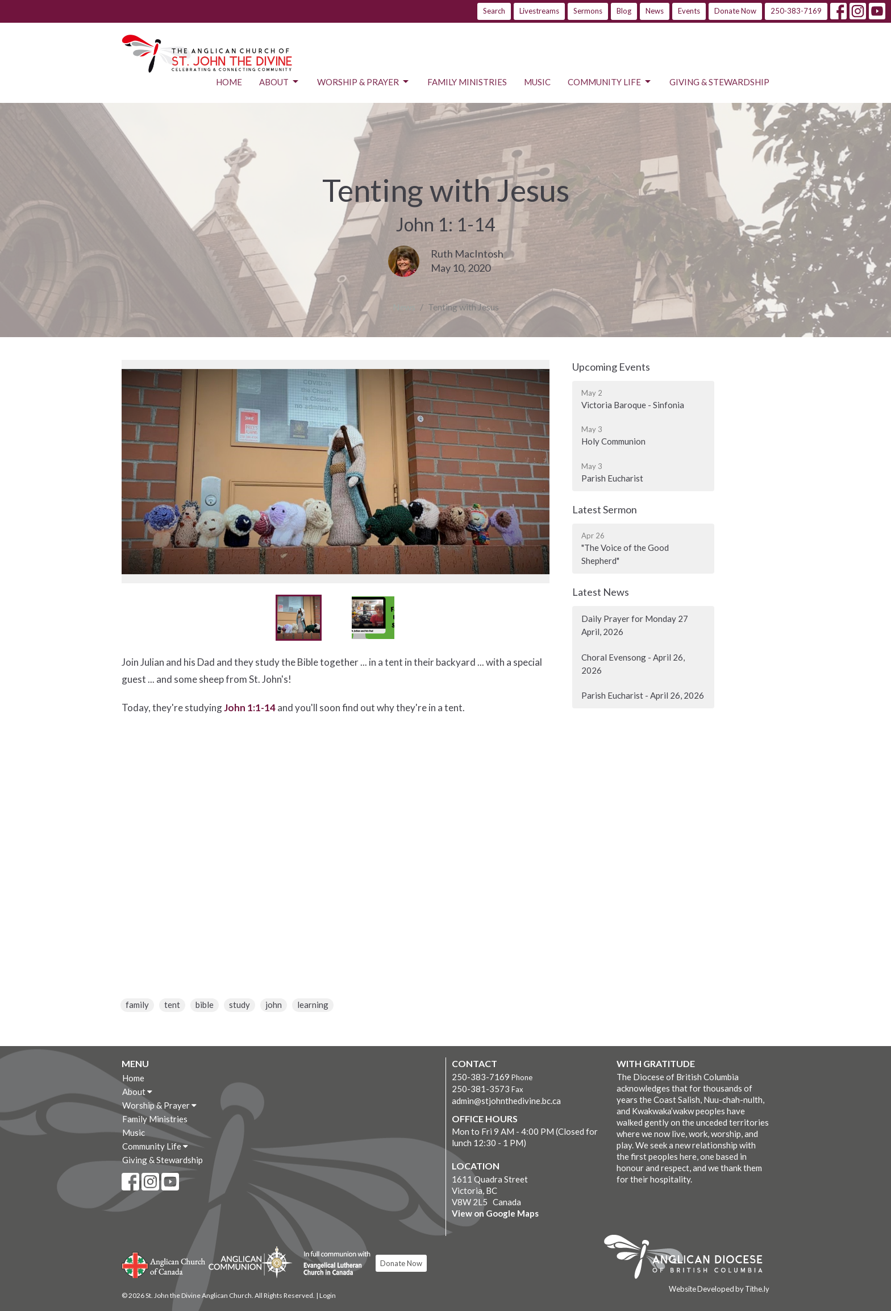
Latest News (600, 592)
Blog (624, 10)
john (273, 1004)
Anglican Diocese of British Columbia (689, 1258)
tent (172, 1004)
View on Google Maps (495, 1213)
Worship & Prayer (363, 82)
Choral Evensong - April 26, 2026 (633, 663)
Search (494, 10)
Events (689, 10)
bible (204, 1004)
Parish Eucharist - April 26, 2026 (642, 695)
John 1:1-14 (250, 707)
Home (229, 82)
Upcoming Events (611, 366)
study (239, 1004)
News (655, 10)
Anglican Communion (250, 1262)
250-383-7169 (796, 10)
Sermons (587, 10)
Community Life (610, 82)
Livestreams (539, 10)
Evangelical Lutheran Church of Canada (332, 1264)
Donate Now (735, 10)
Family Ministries (467, 82)
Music (537, 82)
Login (327, 1295)
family (137, 1004)
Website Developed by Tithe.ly (719, 1288)
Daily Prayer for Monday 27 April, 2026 (634, 625)
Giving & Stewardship (719, 82)
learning (312, 1004)
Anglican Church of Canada (164, 1264)
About (279, 82)
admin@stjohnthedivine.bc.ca (506, 1101)
